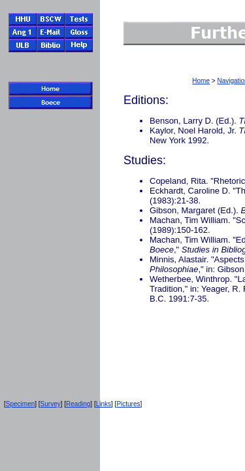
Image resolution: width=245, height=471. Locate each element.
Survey (51, 404)
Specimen (20, 404)
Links (103, 404)
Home (201, 80)
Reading (78, 404)
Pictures (128, 404)
